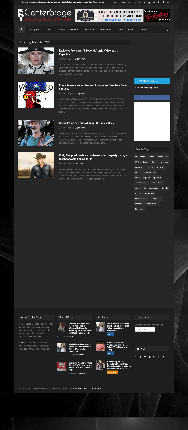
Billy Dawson (140, 209)
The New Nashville (155, 183)
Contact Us (24, 342)
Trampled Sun (140, 183)
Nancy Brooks (156, 198)
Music (50, 29)
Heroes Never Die (141, 198)
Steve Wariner (140, 157)
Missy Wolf (80, 59)
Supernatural (153, 188)
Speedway (157, 178)
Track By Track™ (35, 29)
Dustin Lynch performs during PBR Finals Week (86, 123)
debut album (149, 193)
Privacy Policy (96, 388)
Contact (143, 29)
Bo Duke (150, 167)
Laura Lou (79, 163)
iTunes (154, 162)
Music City (160, 167)
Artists (120, 29)
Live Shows (88, 29)
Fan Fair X (138, 204)
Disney (137, 172)
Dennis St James (152, 204)
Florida (151, 157)
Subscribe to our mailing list (149, 325)
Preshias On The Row (68, 29)
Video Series (105, 29)
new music (164, 162)
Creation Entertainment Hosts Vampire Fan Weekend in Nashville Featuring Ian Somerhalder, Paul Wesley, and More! (64, 2)
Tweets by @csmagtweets (146, 87)
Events (131, 29)
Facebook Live (162, 157)
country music (140, 188)
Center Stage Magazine (78, 388)
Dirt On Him (139, 167)
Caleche (165, 188)
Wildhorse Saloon (141, 162)
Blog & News (112, 372)
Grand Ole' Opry (149, 172)
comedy (138, 193)
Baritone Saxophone (142, 178)
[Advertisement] (153, 56)
